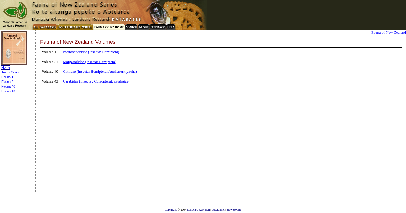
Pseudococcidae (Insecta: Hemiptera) (91, 52)
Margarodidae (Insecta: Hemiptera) (89, 62)
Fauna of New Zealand (388, 32)
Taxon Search (11, 72)
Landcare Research (198, 209)
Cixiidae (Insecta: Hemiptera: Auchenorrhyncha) (100, 72)
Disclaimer (218, 209)
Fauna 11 (8, 77)
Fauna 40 (8, 86)
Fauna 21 (8, 81)
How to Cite (234, 209)
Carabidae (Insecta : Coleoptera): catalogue (96, 81)
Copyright (171, 209)
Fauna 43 (8, 91)
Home (5, 67)
